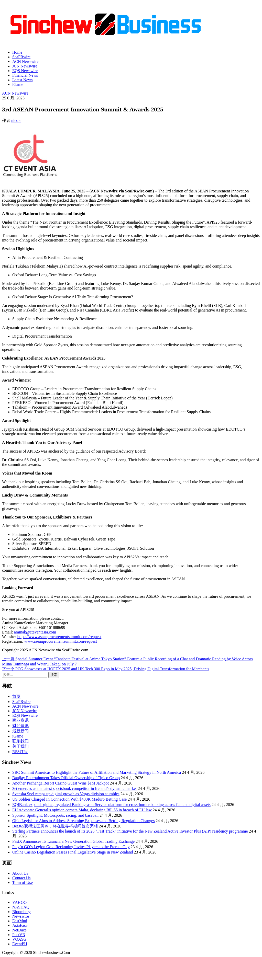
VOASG (19, 939)
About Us (20, 873)
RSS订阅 (20, 752)
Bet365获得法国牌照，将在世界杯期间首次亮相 (55, 826)
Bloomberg (21, 911)
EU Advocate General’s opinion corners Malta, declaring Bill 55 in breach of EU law (82, 810)
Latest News (22, 80)
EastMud (19, 921)
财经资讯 (20, 725)
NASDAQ (20, 907)
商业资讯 (20, 720)
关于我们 (20, 746)
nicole (16, 120)
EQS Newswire (25, 70)
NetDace (19, 930)
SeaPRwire (21, 57)
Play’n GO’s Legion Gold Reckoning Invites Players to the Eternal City (71, 847)
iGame (17, 84)
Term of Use (22, 882)
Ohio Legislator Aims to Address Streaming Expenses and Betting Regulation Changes (83, 820)
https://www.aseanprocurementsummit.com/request (59, 637)
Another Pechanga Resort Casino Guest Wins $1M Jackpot (60, 783)
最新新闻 (20, 731)
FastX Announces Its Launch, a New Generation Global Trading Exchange (73, 841)
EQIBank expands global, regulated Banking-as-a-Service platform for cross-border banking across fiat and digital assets (111, 804)
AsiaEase (20, 925)
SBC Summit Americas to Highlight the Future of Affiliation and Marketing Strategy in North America (96, 772)
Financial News (25, 75)
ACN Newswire (25, 61)
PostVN (18, 934)
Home (17, 52)
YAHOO (19, 902)
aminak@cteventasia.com (35, 632)
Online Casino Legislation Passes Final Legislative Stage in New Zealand (72, 852)
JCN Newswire (24, 66)
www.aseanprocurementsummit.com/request (60, 641)
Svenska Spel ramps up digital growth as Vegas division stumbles (65, 794)
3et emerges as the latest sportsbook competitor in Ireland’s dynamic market (74, 788)
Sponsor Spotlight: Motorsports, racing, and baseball (55, 815)
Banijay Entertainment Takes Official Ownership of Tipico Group (66, 778)
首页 (16, 696)
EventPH (19, 944)
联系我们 (20, 741)
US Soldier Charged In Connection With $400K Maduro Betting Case (69, 799)
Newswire (20, 916)
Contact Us (21, 878)
